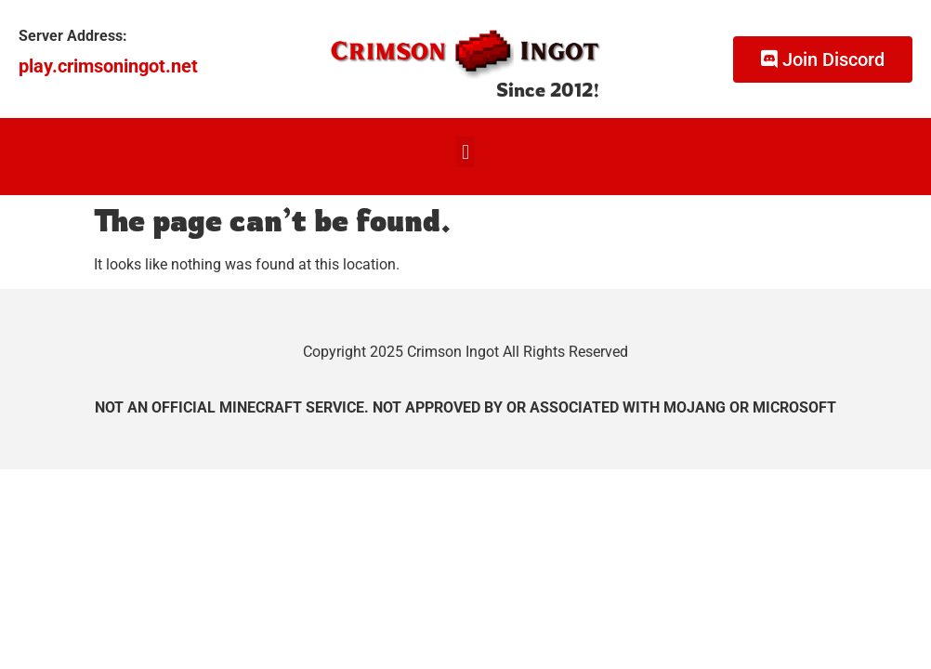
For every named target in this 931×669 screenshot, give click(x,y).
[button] (465, 152)
